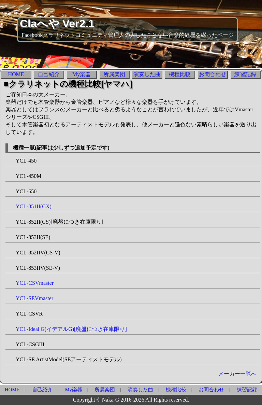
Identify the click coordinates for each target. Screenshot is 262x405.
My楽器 (81, 74)
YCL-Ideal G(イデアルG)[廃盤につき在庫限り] (71, 329)
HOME (16, 74)
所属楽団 (114, 74)
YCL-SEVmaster (34, 298)
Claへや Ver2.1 (57, 23)
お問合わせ (212, 74)
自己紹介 (49, 74)
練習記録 (245, 74)
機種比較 (180, 74)
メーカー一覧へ (237, 374)
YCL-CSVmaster (35, 283)
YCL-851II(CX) (34, 206)
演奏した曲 (147, 74)
